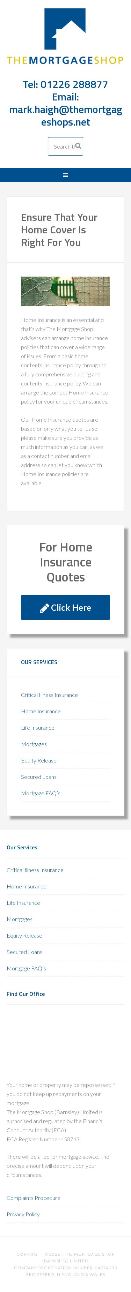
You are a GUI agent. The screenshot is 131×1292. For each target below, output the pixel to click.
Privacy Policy (23, 1214)
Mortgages (34, 744)
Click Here (65, 607)
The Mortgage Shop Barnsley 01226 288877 (66, 42)
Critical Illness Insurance (49, 694)
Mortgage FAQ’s (40, 793)
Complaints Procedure (33, 1197)
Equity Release (39, 760)
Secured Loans (39, 776)
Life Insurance (37, 727)
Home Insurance (41, 711)
